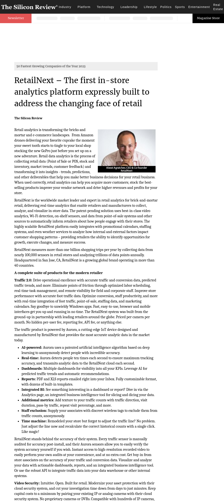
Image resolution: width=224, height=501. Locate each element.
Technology (105, 7)
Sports (180, 7)
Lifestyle (150, 7)
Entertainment (199, 7)
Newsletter (16, 18)
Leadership (129, 7)
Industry (65, 7)
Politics (166, 7)
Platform (83, 7)
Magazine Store (208, 18)
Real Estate (218, 7)
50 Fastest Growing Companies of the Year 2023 (50, 66)
